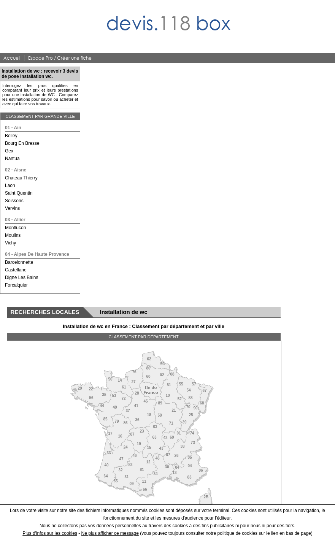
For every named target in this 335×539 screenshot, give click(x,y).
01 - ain (13, 127)
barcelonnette (19, 262)
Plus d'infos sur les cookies (49, 533)
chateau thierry (21, 178)
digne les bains (21, 277)
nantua (12, 158)
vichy (10, 243)
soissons (14, 200)
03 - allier (15, 219)
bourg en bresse (22, 143)
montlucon (15, 227)
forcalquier (16, 285)
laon (10, 185)
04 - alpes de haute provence (37, 254)
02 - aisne (15, 170)
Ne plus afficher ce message (110, 533)
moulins (13, 235)
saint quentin (19, 193)
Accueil (11, 58)
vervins (12, 208)
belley (11, 135)
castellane (16, 270)
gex (9, 151)
